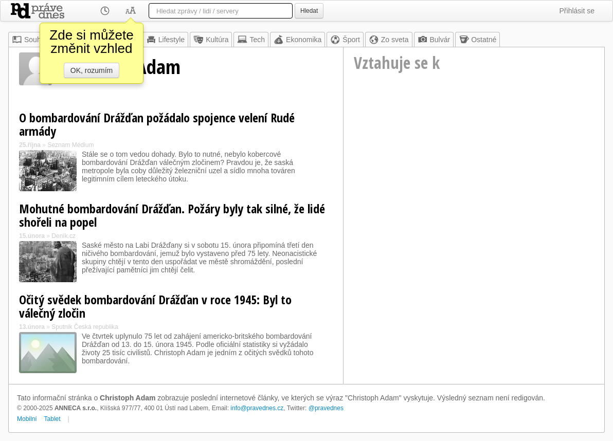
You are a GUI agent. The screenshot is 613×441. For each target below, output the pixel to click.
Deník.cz (63, 236)
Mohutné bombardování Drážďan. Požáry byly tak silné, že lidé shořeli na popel (172, 215)
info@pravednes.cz (256, 408)
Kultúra (210, 39)
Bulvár (434, 39)
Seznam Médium (70, 145)
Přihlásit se (577, 11)
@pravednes (326, 408)
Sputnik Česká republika (84, 326)
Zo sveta (389, 39)
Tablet (52, 418)
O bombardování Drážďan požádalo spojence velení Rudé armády (157, 124)
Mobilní (27, 418)
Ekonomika (297, 39)
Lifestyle (165, 39)
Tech (251, 39)
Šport (344, 39)
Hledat (309, 10)
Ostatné (477, 39)
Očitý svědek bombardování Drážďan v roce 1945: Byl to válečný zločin (155, 306)
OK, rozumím (91, 70)
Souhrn (29, 39)
